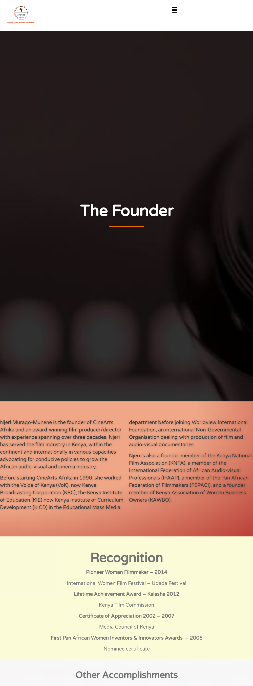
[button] (175, 10)
